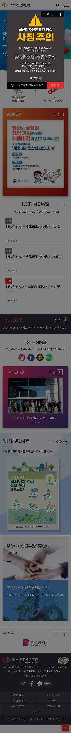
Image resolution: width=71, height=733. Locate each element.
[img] (35, 46)
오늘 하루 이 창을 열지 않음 (29, 85)
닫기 (55, 85)
